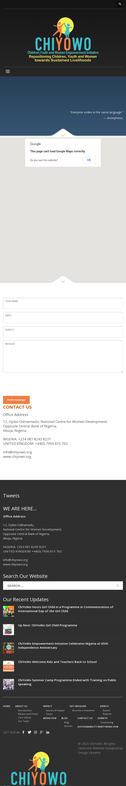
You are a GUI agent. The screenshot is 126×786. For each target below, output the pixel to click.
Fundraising (107, 722)
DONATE (103, 718)
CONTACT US (85, 718)
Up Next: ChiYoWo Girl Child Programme (47, 625)
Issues (49, 713)
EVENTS (104, 706)
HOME (6, 706)
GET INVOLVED (78, 706)
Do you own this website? (44, 160)
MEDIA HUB (49, 718)
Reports (107, 713)
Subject (9, 329)
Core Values (24, 717)
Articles (68, 726)
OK (89, 160)
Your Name (11, 301)
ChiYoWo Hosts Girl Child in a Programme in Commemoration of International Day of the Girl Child (65, 609)
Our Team (23, 721)
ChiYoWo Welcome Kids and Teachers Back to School (57, 662)
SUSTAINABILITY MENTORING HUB (97, 726)
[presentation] (34, 384)
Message (10, 343)
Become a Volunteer (83, 710)
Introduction (25, 710)
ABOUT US (21, 706)
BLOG (64, 718)
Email (8, 315)
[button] (63, 208)
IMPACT (47, 706)
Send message (16, 399)
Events (106, 710)
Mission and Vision (28, 713)
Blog (66, 722)
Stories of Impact (55, 710)
